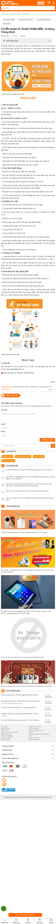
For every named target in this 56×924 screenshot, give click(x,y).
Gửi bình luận (47, 440)
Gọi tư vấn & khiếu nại (28, 758)
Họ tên (3, 424)
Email (3, 431)
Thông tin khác (28, 750)
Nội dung (4, 410)
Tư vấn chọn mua (44, 20)
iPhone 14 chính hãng (7, 736)
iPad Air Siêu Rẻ (5, 739)
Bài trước (5, 389)
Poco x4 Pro (4, 726)
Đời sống (6, 24)
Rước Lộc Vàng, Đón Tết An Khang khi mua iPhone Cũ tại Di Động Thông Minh (26, 686)
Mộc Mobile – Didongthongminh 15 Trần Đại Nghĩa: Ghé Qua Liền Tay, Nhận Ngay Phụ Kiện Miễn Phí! (27, 571)
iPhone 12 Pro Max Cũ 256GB (9, 732)
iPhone (31, 736)
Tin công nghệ (8, 20)
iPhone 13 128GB (34, 728)
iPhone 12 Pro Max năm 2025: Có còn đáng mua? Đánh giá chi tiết (22, 657)
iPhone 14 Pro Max (34, 738)
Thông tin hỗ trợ (28, 754)
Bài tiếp (51, 389)
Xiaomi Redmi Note (34, 739)
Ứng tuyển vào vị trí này (25, 915)
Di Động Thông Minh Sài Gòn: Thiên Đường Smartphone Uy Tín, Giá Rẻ (24, 532)
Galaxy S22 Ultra (5, 738)
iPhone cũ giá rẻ (5, 728)
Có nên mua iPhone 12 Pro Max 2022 (39, 734)
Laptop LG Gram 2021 (35, 726)
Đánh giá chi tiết (25, 20)
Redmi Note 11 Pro (6, 734)
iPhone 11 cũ (4, 730)
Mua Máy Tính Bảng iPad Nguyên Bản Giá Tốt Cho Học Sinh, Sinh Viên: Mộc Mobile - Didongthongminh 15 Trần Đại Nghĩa (25, 612)
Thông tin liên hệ (28, 746)
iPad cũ (31, 732)
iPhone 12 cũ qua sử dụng (36, 730)
